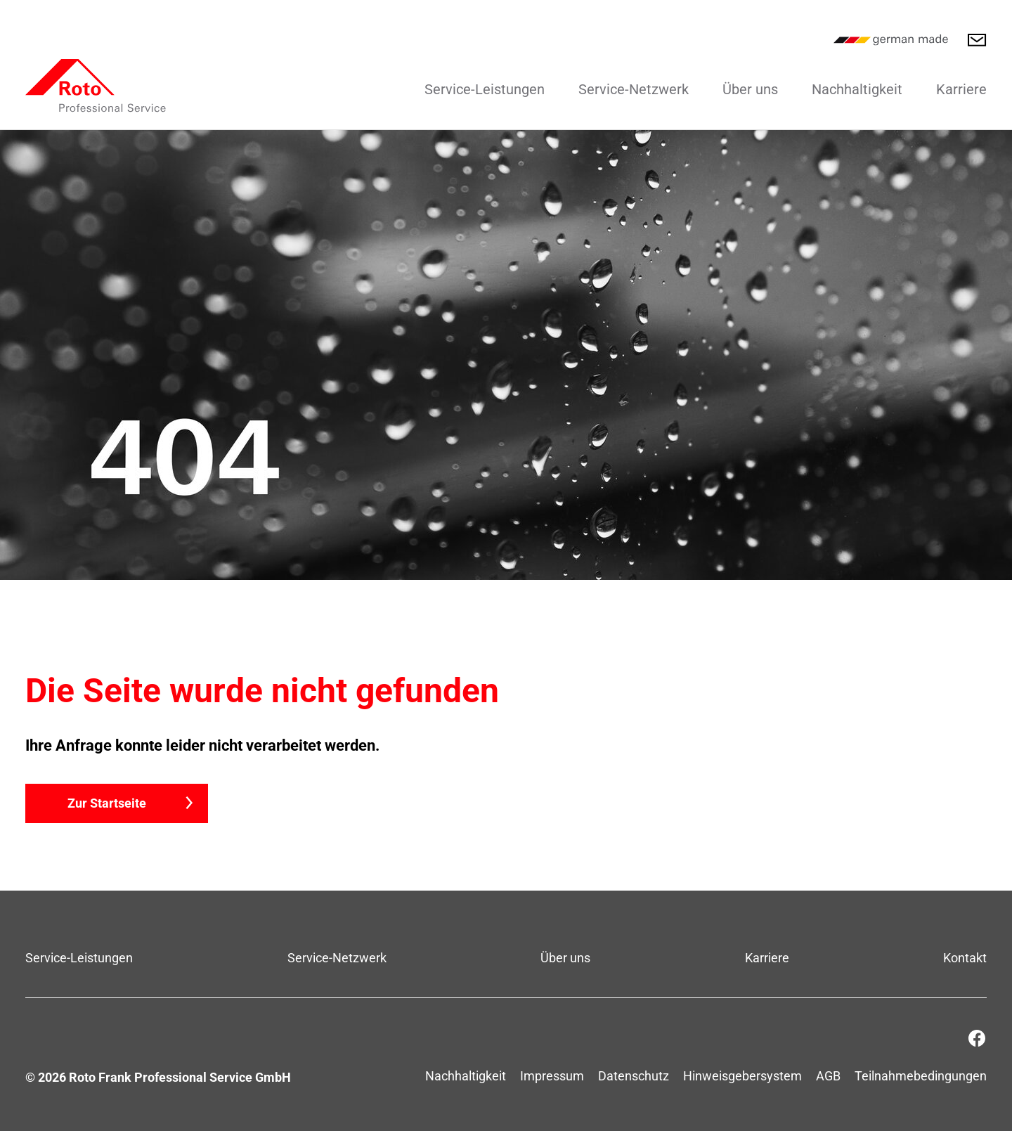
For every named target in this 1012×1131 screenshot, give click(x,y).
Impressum (552, 1075)
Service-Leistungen (484, 89)
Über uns (750, 89)
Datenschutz (633, 1075)
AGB (828, 1075)
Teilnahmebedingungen (921, 1075)
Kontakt (965, 957)
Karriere (961, 89)
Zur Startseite (106, 803)
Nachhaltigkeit (857, 89)
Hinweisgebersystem (742, 1075)
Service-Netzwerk (633, 89)
